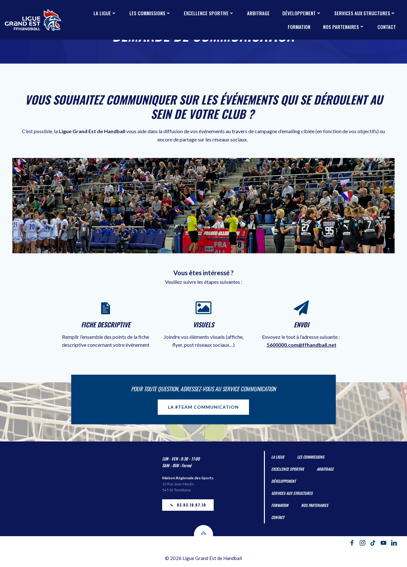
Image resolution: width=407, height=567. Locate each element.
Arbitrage (258, 13)
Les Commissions (150, 13)
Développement (301, 13)
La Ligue (105, 13)
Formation (299, 26)
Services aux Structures (365, 13)
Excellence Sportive (209, 13)
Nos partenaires (344, 26)
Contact (386, 26)
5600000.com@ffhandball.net (301, 345)
